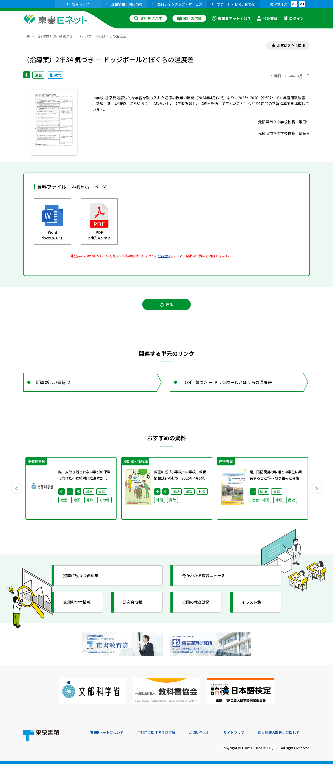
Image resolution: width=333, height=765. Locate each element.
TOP (26, 36)
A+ (302, 4)
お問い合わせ (205, 733)
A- (294, 4)
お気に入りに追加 (290, 46)
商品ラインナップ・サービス (177, 4)
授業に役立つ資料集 (82, 578)
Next (317, 491)
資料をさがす (148, 18)
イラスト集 (252, 605)
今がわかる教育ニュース (205, 578)
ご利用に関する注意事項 (159, 733)
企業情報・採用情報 (124, 4)
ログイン (293, 18)
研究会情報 (133, 605)
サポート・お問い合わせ (233, 4)
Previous (16, 491)
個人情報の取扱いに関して (287, 733)
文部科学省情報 (78, 605)
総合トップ (78, 4)
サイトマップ (241, 733)
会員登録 (267, 18)
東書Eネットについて (108, 733)
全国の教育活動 (197, 605)
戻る (166, 305)
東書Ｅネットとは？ (231, 18)
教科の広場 (189, 18)
